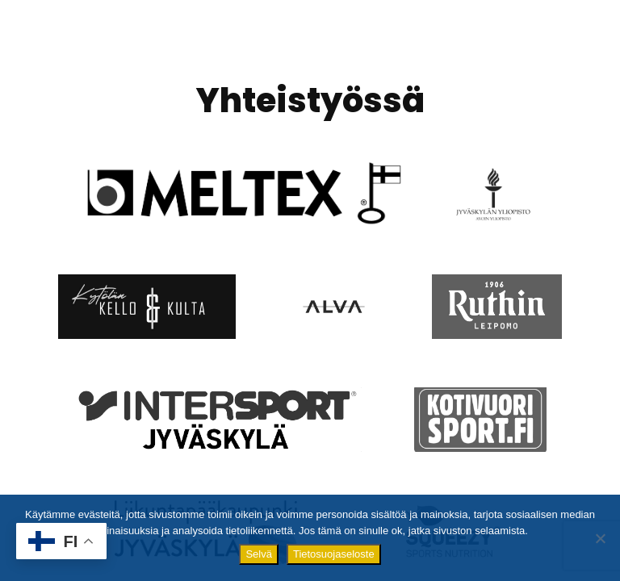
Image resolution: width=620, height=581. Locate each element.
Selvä (258, 554)
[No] (600, 538)
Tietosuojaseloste (334, 554)
